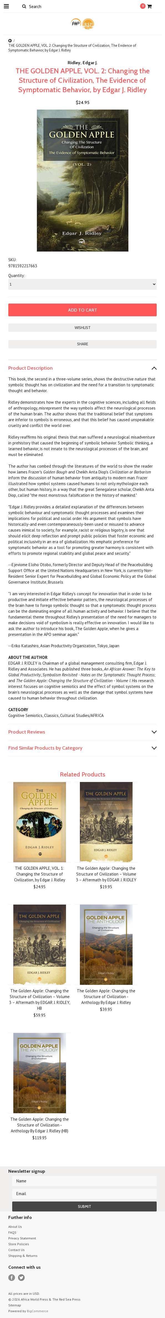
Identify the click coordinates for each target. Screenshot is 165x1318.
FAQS (12, 1232)
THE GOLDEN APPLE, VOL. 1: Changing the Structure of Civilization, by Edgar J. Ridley (39, 874)
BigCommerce (37, 1311)
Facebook (11, 1277)
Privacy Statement (22, 1238)
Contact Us (16, 1250)
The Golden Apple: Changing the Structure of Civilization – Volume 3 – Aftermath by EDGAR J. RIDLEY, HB (39, 999)
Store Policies (18, 1244)
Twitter (21, 1277)
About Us (15, 1226)
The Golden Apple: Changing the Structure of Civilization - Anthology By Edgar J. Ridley (106, 996)
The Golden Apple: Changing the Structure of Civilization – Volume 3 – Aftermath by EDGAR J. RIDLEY (106, 874)
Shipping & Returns (22, 1256)
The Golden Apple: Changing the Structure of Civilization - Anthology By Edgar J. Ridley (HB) (39, 1125)
